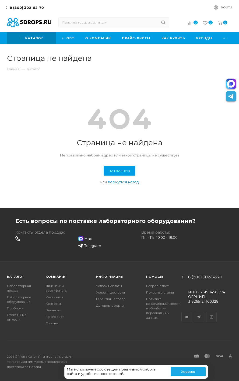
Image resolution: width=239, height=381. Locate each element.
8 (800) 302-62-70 (27, 7)
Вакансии (53, 310)
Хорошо (188, 372)
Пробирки (15, 308)
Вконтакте (186, 313)
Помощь (155, 276)
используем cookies (92, 369)
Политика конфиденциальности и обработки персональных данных (163, 308)
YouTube (212, 313)
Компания (56, 276)
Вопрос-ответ (157, 286)
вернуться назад (123, 182)
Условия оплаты (109, 286)
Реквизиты (54, 297)
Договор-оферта (110, 305)
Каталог (16, 276)
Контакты (53, 303)
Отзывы (52, 323)
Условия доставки (110, 292)
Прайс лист (55, 317)
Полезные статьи (160, 292)
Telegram (199, 313)
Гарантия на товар (111, 299)
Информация (109, 276)
